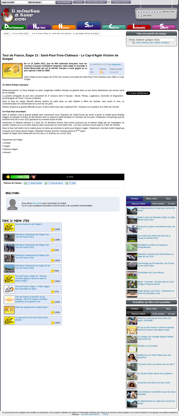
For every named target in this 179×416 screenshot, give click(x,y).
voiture (157, 42)
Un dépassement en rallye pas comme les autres (151, 211)
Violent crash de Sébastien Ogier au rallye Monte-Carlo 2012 (151, 220)
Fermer (105, 414)
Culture (114, 27)
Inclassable (139, 27)
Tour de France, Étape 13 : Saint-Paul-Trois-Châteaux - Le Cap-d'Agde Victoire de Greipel (65, 34)
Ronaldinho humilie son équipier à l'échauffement (147, 247)
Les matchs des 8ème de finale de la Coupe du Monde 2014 (148, 238)
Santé (164, 27)
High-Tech (39, 27)
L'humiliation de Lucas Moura (145, 275)
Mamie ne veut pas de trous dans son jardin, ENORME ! (149, 321)
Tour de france (57, 183)
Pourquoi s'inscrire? (121, 2)
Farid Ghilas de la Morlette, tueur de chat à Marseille (151, 394)
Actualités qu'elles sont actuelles (151, 302)
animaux (145, 42)
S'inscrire (79, 2)
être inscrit (37, 203)
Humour (64, 27)
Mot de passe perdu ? (96, 2)
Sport (89, 25)
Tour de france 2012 (20, 34)
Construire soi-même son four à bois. (149, 385)
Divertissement (14, 27)
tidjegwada (116, 64)
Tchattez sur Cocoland (142, 348)
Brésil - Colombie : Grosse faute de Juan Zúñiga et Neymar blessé (150, 284)
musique (165, 42)
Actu (138, 42)
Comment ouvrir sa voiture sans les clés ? (151, 367)
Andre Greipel (36, 183)
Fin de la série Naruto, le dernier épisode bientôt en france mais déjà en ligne (150, 330)
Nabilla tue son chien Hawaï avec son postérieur (149, 357)
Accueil (6, 34)
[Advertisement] (63, 43)
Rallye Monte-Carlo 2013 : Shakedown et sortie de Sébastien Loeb (150, 293)
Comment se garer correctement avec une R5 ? (151, 229)
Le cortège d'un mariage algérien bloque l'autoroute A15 (150, 339)
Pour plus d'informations (90, 414)
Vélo (74, 183)
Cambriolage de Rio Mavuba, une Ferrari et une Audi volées (150, 266)
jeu (151, 42)
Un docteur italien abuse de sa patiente (149, 376)
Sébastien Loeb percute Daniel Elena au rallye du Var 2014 (150, 257)
